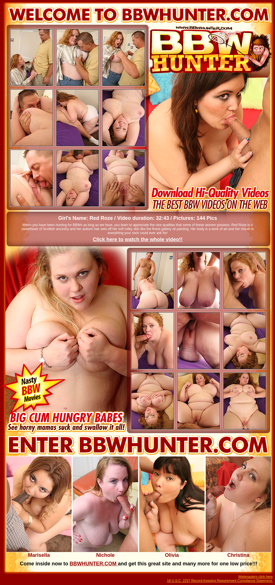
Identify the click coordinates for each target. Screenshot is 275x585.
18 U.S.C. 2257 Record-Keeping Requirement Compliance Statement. (220, 581)
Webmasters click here (255, 577)
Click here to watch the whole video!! (137, 239)
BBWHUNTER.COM (94, 564)
